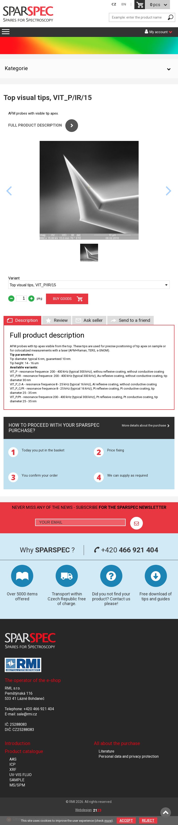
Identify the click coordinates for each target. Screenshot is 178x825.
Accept (126, 820)
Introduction (17, 743)
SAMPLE (16, 780)
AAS (13, 759)
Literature (106, 751)
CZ (114, 4)
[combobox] (89, 284)
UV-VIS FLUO (20, 775)
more (108, 820)
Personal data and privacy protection (129, 756)
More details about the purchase (144, 425)
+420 (126, 550)
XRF (12, 769)
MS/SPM (17, 785)
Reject (148, 820)
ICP (12, 764)
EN (123, 4)
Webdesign (88, 810)
